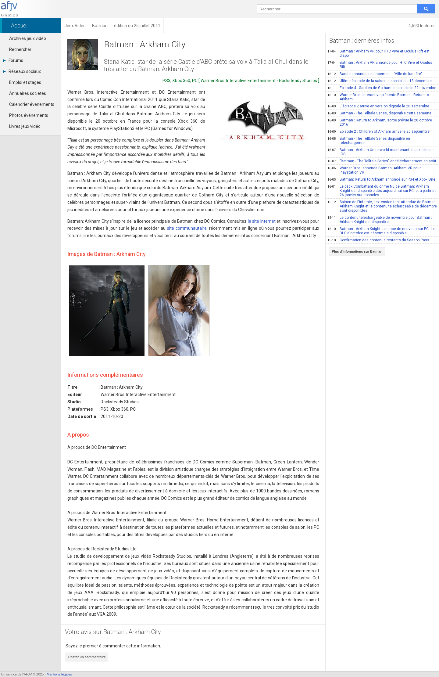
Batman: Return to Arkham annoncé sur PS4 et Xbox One (381, 179)
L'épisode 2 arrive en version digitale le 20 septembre (378, 106)
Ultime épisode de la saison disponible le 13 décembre (379, 81)
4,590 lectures (422, 25)
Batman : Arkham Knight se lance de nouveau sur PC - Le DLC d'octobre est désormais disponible (381, 231)
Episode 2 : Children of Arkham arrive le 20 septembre (378, 131)
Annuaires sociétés (27, 93)
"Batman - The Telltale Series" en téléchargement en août (381, 161)
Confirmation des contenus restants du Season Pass (378, 240)
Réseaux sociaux (22, 71)
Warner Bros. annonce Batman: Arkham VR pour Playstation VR (374, 170)
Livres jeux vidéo (25, 126)
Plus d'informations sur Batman (357, 251)
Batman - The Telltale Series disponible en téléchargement (368, 140)
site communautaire (187, 228)
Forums (13, 60)
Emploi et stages (25, 82)
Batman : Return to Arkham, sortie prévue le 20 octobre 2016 (379, 122)
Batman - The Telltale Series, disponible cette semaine (379, 113)
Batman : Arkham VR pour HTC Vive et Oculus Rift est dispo (378, 53)
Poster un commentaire (86, 657)
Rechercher (20, 49)
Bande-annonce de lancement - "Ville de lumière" (374, 74)
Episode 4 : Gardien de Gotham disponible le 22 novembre (381, 88)
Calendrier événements (31, 104)
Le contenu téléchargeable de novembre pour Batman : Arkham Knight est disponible (379, 219)
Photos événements (28, 115)
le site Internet (262, 221)
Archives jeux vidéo (27, 38)
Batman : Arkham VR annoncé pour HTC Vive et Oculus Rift (379, 64)
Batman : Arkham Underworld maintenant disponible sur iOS (380, 152)
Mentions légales (59, 674)
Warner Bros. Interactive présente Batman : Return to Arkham (378, 97)
